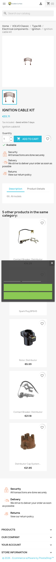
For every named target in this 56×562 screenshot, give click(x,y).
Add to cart (28, 139)
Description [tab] (15, 188)
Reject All (28, 287)
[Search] (28, 13)
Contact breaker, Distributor (28, 259)
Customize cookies (31, 280)
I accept (28, 295)
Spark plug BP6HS (28, 311)
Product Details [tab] (36, 188)
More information (12, 280)
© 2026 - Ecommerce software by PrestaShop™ (28, 558)
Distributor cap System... (28, 463)
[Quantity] (5, 139)
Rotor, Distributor (28, 360)
